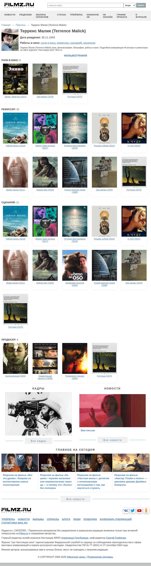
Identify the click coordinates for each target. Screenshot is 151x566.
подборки (90, 519)
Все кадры (38, 441)
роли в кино (48, 42)
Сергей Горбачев (116, 538)
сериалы (53, 519)
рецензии (25, 15)
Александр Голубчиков (74, 538)
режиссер (63, 42)
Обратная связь (76, 557)
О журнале (141, 16)
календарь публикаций (116, 519)
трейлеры (76, 15)
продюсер (89, 42)
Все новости (112, 440)
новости (9, 15)
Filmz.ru (23, 533)
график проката (122, 16)
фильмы (38, 519)
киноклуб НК (93, 16)
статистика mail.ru (14, 523)
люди (77, 519)
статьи (61, 15)
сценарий (76, 42)
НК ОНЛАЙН (108, 16)
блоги (66, 519)
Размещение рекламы (100, 557)
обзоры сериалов (42, 16)
